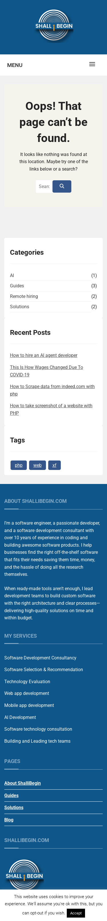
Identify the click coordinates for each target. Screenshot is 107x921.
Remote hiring (24, 296)
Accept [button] (76, 913)
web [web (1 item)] (37, 465)
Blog (8, 820)
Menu (15, 65)
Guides (17, 285)
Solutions (19, 306)
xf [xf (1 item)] (54, 465)
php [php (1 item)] (19, 465)
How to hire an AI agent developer (43, 355)
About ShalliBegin (22, 783)
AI (12, 275)
